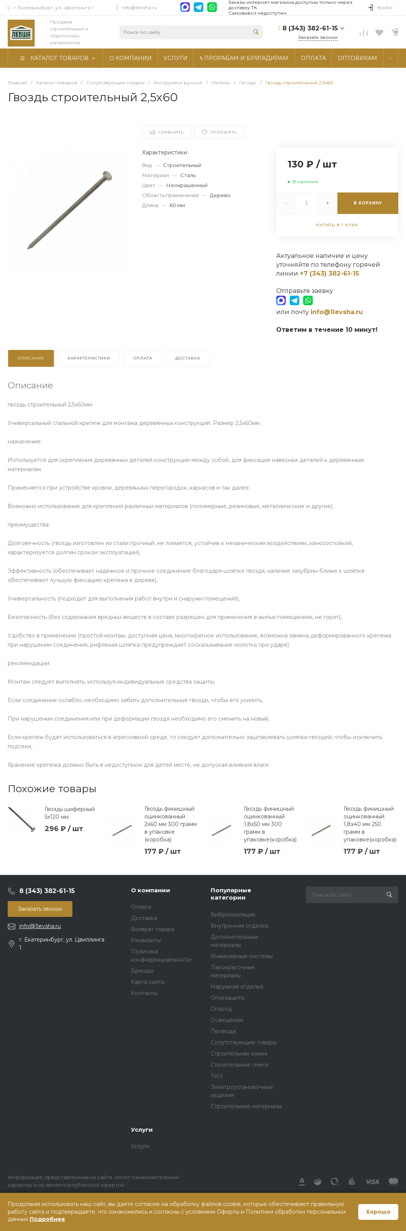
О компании (150, 890)
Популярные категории (231, 894)
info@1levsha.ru (139, 7)
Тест (217, 1075)
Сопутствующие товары (244, 1042)
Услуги (142, 1129)
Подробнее (47, 1219)
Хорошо (378, 1211)
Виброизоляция (233, 914)
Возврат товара (152, 929)
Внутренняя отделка (239, 925)
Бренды (142, 970)
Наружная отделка (237, 986)
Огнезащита (227, 997)
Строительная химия (239, 1053)
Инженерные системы (242, 956)
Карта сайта (147, 981)
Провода (223, 1031)
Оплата (141, 906)
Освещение (227, 1020)
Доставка (144, 918)
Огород (221, 1008)
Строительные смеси (240, 1064)
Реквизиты (146, 940)
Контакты (144, 993)
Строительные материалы (246, 1106)
